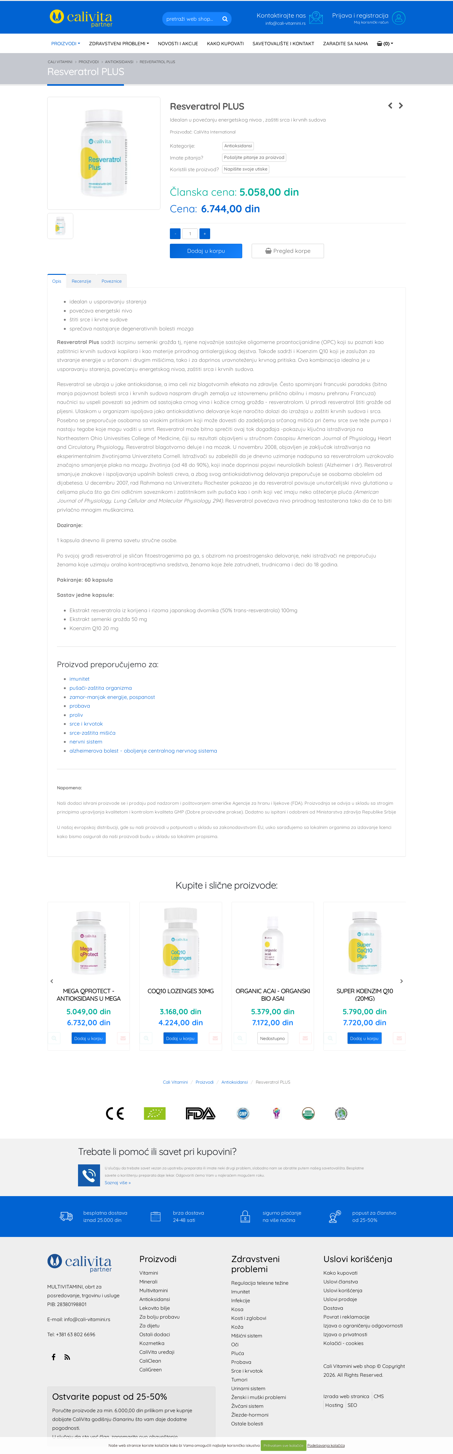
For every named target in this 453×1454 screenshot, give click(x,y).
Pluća (237, 1353)
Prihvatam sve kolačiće (284, 1445)
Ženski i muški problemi (258, 1397)
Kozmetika (152, 1343)
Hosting (334, 1405)
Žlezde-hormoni (249, 1415)
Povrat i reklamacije (346, 1317)
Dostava (333, 1308)
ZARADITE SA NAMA (345, 43)
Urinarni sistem (248, 1388)
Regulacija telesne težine (259, 1283)
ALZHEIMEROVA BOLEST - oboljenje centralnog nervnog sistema (143, 750)
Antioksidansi (119, 61)
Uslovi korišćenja (342, 1290)
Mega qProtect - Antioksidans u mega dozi (88, 998)
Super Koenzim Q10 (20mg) (365, 994)
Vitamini (148, 1273)
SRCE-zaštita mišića (92, 732)
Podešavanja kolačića (326, 1445)
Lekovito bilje (154, 1308)
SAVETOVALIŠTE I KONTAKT (283, 43)
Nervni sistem (86, 741)
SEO (352, 1405)
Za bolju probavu (159, 1317)
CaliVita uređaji (156, 1352)
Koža (237, 1327)
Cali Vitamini (60, 61)
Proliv (76, 714)
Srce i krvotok (86, 723)
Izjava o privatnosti (345, 1334)
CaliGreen (150, 1369)
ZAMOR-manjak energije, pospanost (112, 697)
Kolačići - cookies (343, 1343)
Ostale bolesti (247, 1423)
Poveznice (112, 281)
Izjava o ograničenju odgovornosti (363, 1325)
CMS (379, 1396)
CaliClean (150, 1361)
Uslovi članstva (340, 1281)
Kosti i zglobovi (248, 1318)
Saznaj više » (118, 1182)
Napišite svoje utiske (242, 169)
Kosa (237, 1309)
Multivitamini (153, 1290)
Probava (80, 705)
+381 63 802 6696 (75, 1334)
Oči (234, 1344)
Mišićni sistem (246, 1335)
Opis (56, 281)
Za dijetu (149, 1325)
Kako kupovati (340, 1273)
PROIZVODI (63, 43)
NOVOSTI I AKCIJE (178, 43)
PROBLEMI (117, 43)
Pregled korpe (287, 250)
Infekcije (240, 1300)
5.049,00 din (88, 1011)
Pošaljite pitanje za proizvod (248, 157)
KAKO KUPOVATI (225, 43)
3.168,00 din (180, 1011)
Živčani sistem (247, 1406)
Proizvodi (89, 61)
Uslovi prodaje (340, 1299)
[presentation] (52, 981)
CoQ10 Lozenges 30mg (181, 991)
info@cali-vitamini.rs (87, 1319)
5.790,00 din (365, 1011)
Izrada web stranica (346, 1396)
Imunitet (80, 678)
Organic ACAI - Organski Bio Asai (273, 994)
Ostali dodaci (154, 1334)
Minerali (148, 1281)
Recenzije (81, 281)
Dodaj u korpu (206, 250)
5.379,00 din (272, 1011)
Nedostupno (272, 1038)
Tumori (239, 1379)
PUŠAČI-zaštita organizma (101, 687)
